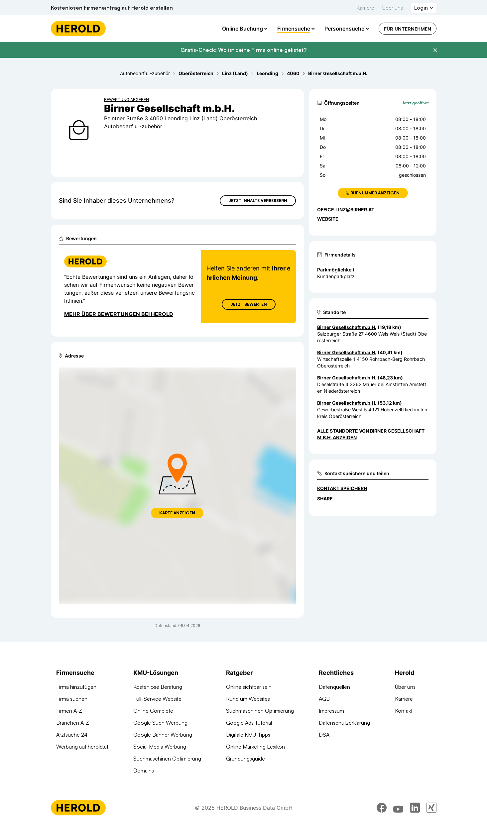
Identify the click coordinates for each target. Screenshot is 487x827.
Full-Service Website (157, 698)
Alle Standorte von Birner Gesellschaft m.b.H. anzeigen (371, 434)
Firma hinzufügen (76, 686)
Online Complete (153, 710)
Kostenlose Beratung (157, 686)
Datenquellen (334, 686)
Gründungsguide (245, 758)
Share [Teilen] (325, 498)
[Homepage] (78, 28)
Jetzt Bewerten (248, 304)
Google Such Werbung (160, 722)
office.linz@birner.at (345, 209)
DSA (324, 734)
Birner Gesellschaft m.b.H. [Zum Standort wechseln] (346, 327)
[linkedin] (415, 809)
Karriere (365, 7)
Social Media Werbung (159, 746)
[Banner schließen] (435, 50)
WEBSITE (327, 219)
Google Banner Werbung (162, 734)
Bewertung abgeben (126, 99)
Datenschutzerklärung (344, 722)
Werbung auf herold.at (82, 746)
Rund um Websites (248, 698)
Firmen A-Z (69, 710)
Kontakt (404, 710)
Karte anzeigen (177, 512)
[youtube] (398, 809)
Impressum (331, 710)
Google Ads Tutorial (249, 722)
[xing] (431, 809)
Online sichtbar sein (249, 686)
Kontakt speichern (342, 488)
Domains (143, 770)
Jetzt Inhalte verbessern (257, 200)
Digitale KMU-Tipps (248, 734)
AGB (324, 698)
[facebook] (382, 809)
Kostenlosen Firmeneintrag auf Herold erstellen (112, 7)
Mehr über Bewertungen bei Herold (118, 314)
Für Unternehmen (407, 29)
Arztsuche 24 (71, 734)
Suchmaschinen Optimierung (167, 758)
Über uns (392, 7)
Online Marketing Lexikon (255, 746)
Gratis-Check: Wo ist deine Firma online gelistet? (243, 50)
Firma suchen (71, 698)
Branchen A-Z (72, 722)
